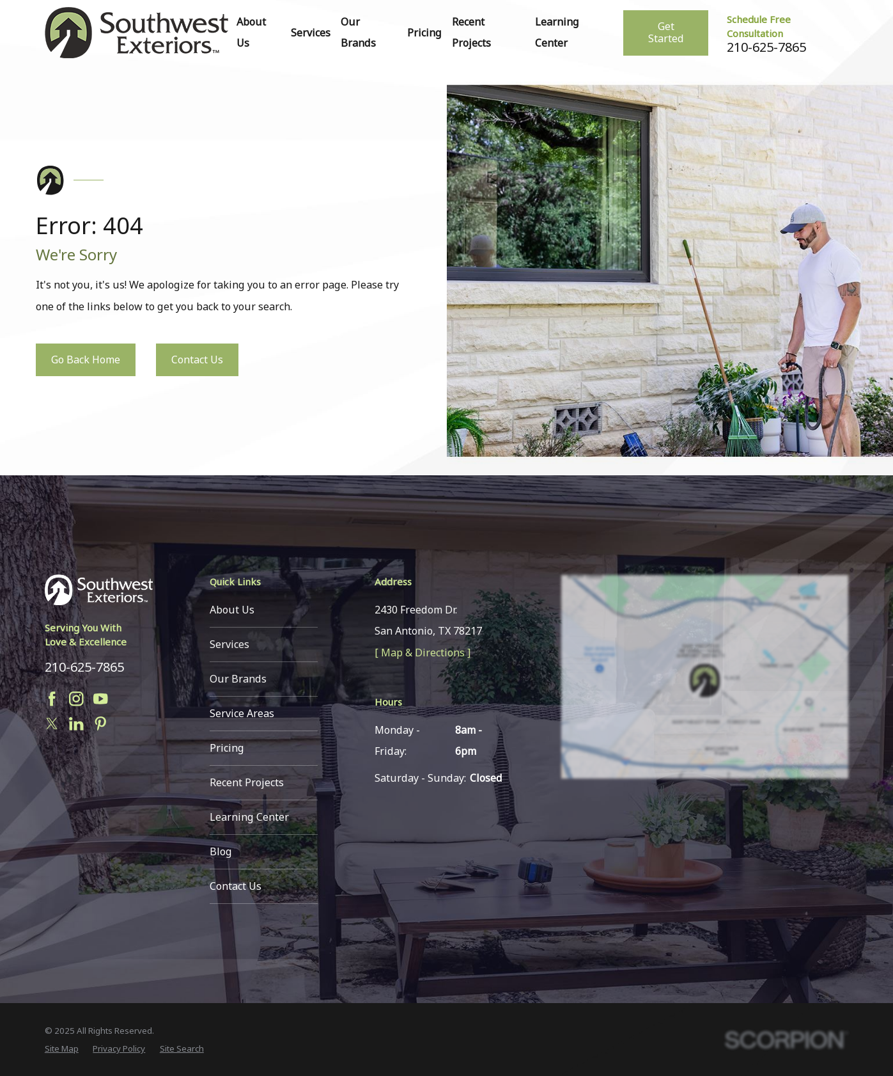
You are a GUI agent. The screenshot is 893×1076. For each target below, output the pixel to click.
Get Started (666, 32)
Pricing (227, 748)
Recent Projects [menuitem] (471, 33)
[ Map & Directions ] (422, 652)
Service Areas (242, 713)
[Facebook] (52, 699)
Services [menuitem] (310, 33)
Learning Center (249, 817)
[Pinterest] (100, 723)
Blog (221, 851)
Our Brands (238, 679)
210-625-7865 (766, 47)
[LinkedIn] (76, 723)
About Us (232, 610)
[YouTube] (100, 699)
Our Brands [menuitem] (358, 33)
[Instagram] (76, 699)
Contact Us (197, 359)
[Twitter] (52, 723)
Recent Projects (247, 782)
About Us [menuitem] (251, 33)
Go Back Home (85, 359)
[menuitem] (62, 1048)
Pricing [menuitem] (424, 33)
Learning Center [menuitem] (557, 33)
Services (229, 644)
